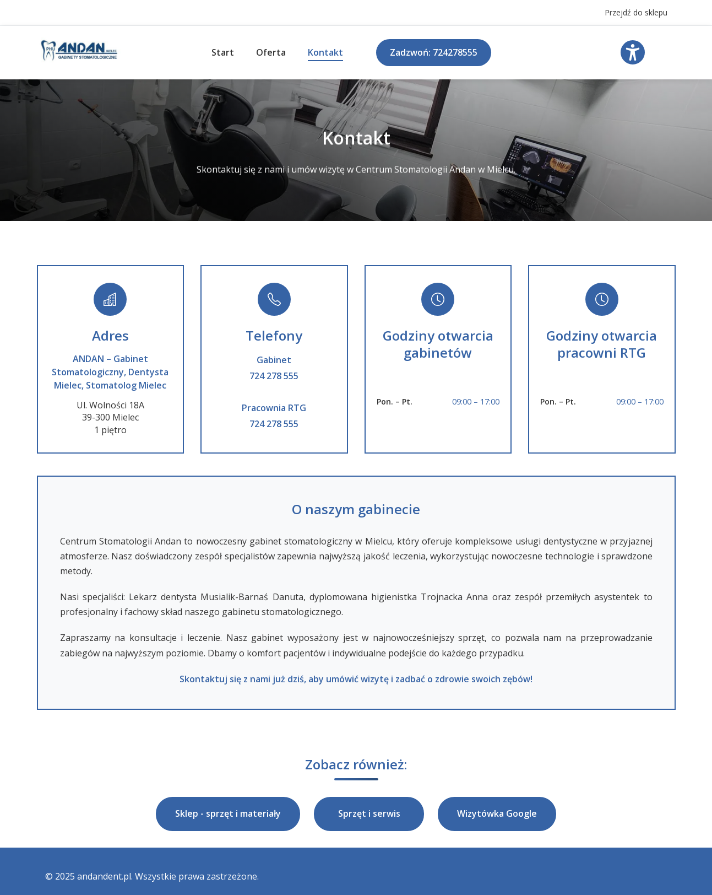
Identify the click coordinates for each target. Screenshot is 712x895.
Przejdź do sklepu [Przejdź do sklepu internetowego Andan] (636, 12)
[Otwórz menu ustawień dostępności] (633, 52)
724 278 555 (273, 376)
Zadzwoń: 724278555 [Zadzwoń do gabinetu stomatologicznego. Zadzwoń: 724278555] (433, 52)
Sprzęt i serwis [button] (369, 814)
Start (222, 52)
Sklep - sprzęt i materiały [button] (228, 814)
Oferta (271, 52)
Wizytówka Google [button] (497, 814)
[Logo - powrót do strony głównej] (79, 61)
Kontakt (325, 52)
